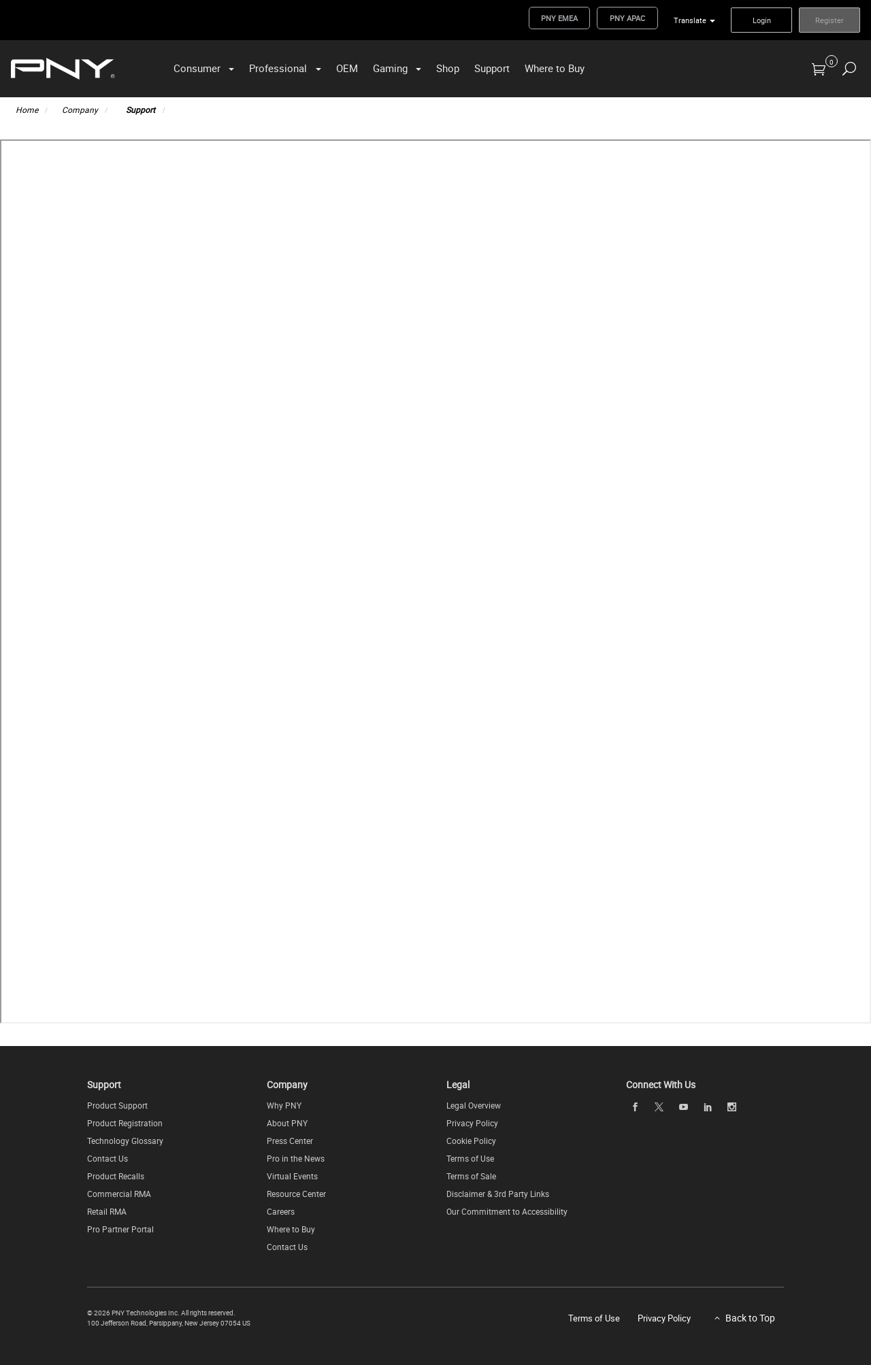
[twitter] (659, 1106)
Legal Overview (473, 1105)
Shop (447, 68)
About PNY (287, 1122)
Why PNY (284, 1105)
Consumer (197, 68)
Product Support (117, 1105)
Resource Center (296, 1193)
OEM (347, 68)
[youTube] (683, 1106)
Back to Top (750, 1317)
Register (829, 20)
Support (492, 68)
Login (762, 20)
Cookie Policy (471, 1140)
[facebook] (635, 1106)
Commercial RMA (119, 1193)
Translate (690, 20)
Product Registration (125, 1122)
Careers (281, 1211)
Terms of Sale (471, 1175)
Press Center (290, 1140)
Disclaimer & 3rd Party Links (497, 1193)
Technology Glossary (125, 1140)
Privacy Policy (472, 1122)
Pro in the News (296, 1158)
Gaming (390, 68)
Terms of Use (470, 1158)
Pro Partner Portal (120, 1229)
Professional (278, 68)
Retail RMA (107, 1211)
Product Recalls (115, 1175)
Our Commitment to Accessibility (507, 1211)
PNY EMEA (559, 18)
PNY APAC (627, 18)
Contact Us (107, 1158)
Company (80, 109)
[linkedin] (708, 1106)
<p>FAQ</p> (435, 581)
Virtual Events (292, 1175)
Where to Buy (555, 68)
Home (27, 109)
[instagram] (732, 1106)
